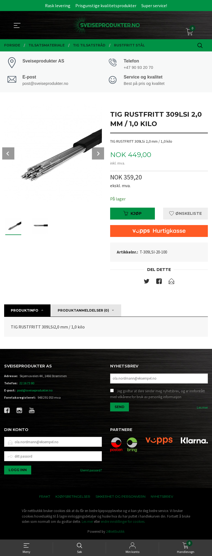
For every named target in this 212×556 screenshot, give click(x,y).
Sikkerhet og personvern (120, 497)
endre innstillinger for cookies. (123, 522)
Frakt (44, 497)
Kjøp (132, 214)
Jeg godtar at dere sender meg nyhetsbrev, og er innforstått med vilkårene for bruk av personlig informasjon (157, 395)
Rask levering (57, 5)
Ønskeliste (185, 214)
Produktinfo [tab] (24, 311)
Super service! (154, 5)
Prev (8, 154)
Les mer (202, 408)
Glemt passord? (91, 471)
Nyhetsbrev (162, 497)
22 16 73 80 (26, 384)
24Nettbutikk (115, 532)
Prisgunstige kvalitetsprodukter (105, 5)
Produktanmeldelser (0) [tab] (83, 311)
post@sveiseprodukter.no (34, 391)
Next (98, 154)
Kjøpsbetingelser (72, 497)
